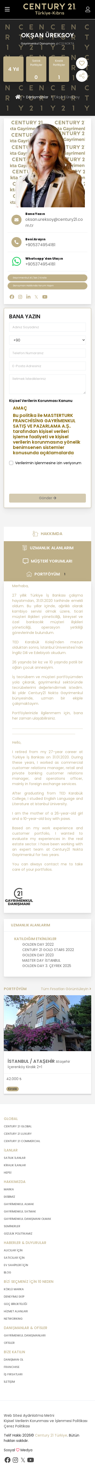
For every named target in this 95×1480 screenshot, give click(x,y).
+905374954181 (40, 245)
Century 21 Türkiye (51, 1435)
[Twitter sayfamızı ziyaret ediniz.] (23, 1461)
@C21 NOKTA (65, 43)
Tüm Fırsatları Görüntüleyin (66, 988)
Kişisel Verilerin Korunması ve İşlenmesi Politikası (45, 1420)
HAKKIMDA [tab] (47, 534)
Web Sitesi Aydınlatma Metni (29, 1415)
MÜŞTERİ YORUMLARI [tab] (47, 561)
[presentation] (47, 480)
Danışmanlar (37, 97)
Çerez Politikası (17, 1426)
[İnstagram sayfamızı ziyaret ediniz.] (15, 1461)
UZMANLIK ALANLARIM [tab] (47, 548)
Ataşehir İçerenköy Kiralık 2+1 (39, 1064)
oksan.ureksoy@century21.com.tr (54, 222)
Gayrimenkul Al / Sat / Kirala (30, 277)
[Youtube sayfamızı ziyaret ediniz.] (30, 1461)
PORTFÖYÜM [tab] (47, 574)
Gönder (47, 498)
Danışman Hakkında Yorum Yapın (33, 285)
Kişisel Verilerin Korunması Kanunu (40, 400)
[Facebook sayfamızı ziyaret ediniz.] (7, 1461)
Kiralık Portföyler (59, 63)
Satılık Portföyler (36, 63)
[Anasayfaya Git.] (49, 9)
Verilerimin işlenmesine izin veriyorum (48, 462)
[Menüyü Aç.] (7, 9)
